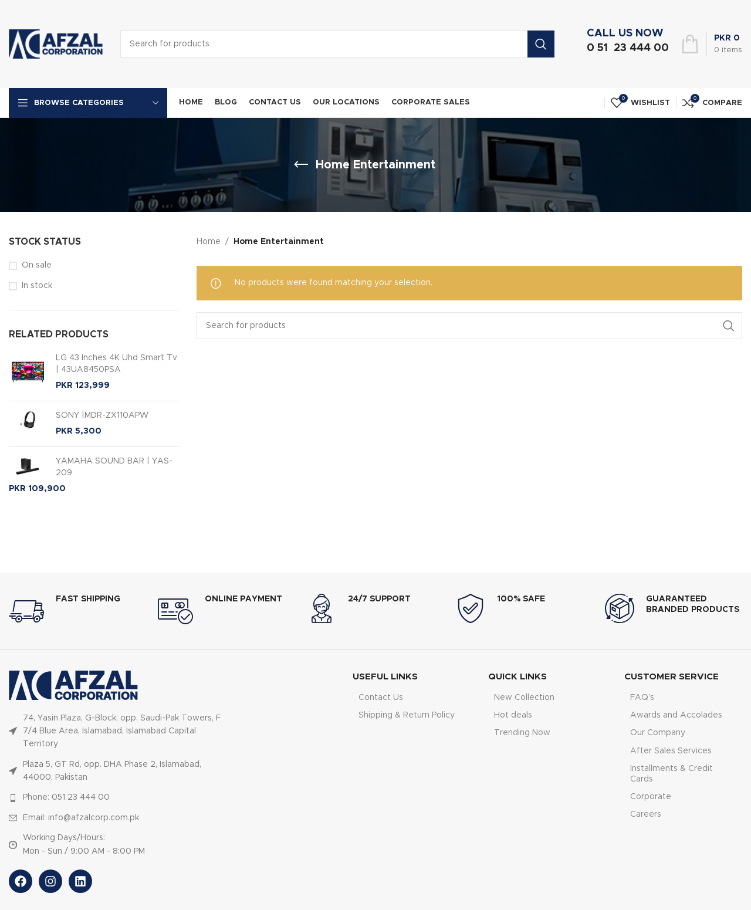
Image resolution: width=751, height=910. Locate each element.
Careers (645, 814)
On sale (37, 265)
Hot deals (513, 715)
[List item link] (119, 731)
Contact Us (380, 698)
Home (209, 242)
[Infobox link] (625, 44)
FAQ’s (642, 698)
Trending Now (522, 733)
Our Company (657, 733)
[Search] (469, 325)
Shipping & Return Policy (406, 715)
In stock (37, 286)
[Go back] (301, 165)
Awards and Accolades (676, 715)
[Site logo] (56, 44)
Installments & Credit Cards (671, 773)
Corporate (650, 797)
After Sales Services (671, 751)
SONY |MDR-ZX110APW (78, 416)
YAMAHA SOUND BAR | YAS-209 (90, 466)
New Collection (524, 698)
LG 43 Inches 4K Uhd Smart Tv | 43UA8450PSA (93, 364)
